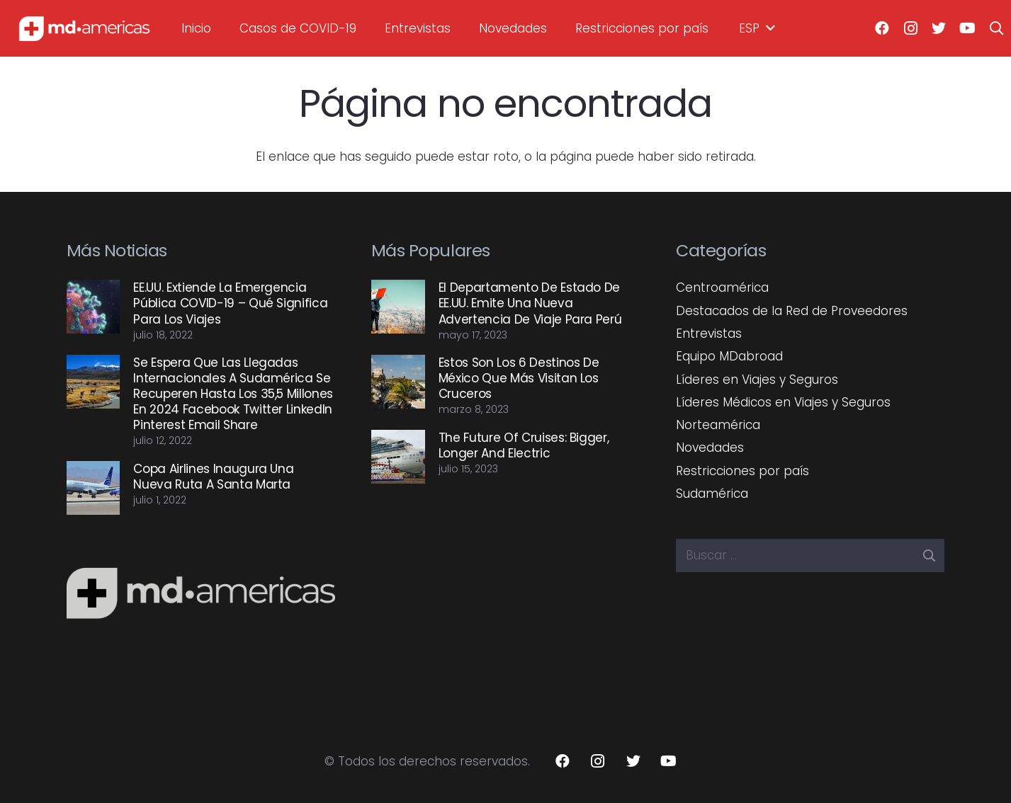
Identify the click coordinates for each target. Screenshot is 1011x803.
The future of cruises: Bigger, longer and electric (524, 445)
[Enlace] (84, 28)
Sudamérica (712, 493)
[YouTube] (967, 28)
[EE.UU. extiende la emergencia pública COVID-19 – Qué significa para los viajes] (93, 307)
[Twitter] (939, 28)
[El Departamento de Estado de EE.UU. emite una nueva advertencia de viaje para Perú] (398, 307)
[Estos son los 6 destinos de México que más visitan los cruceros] (398, 382)
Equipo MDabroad (729, 356)
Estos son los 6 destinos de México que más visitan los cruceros (519, 378)
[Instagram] (910, 28)
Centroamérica (722, 287)
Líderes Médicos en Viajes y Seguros (783, 402)
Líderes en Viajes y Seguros (757, 379)
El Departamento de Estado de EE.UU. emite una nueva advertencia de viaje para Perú (530, 303)
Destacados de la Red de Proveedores (792, 310)
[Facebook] (882, 28)
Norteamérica (718, 424)
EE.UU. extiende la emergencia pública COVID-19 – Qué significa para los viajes (230, 303)
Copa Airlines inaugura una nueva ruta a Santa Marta (213, 476)
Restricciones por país (742, 470)
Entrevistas (709, 333)
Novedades (710, 447)
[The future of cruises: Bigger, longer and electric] (398, 457)
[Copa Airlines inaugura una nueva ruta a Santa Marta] (93, 488)
